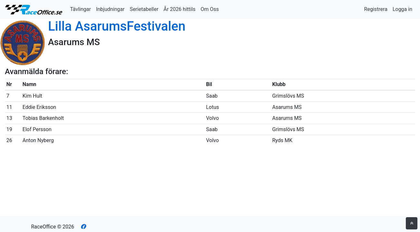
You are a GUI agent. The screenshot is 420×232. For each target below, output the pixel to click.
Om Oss (209, 9)
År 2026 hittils (179, 9)
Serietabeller (144, 9)
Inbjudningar (110, 9)
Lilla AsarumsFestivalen (116, 26)
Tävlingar (80, 9)
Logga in (402, 9)
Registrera (375, 9)
